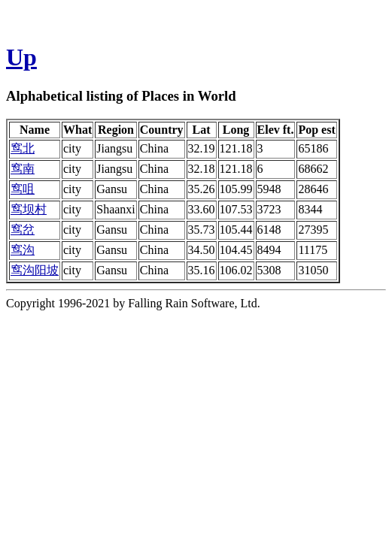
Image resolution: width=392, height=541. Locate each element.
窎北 (23, 148)
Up (21, 57)
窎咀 (23, 189)
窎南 (23, 168)
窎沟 (23, 249)
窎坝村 (29, 209)
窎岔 (23, 229)
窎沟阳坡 (35, 270)
